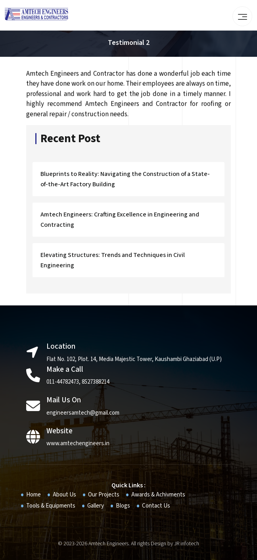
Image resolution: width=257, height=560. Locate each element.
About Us (64, 494)
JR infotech (186, 544)
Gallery (95, 506)
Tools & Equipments (50, 506)
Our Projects (103, 494)
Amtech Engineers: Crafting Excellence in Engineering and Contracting (119, 220)
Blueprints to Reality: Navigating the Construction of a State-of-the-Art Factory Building (125, 180)
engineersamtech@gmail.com (82, 413)
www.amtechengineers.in (77, 443)
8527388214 (95, 382)
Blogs (123, 506)
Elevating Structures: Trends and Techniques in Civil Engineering (112, 261)
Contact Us (156, 506)
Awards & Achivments (158, 494)
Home (33, 494)
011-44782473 (62, 382)
